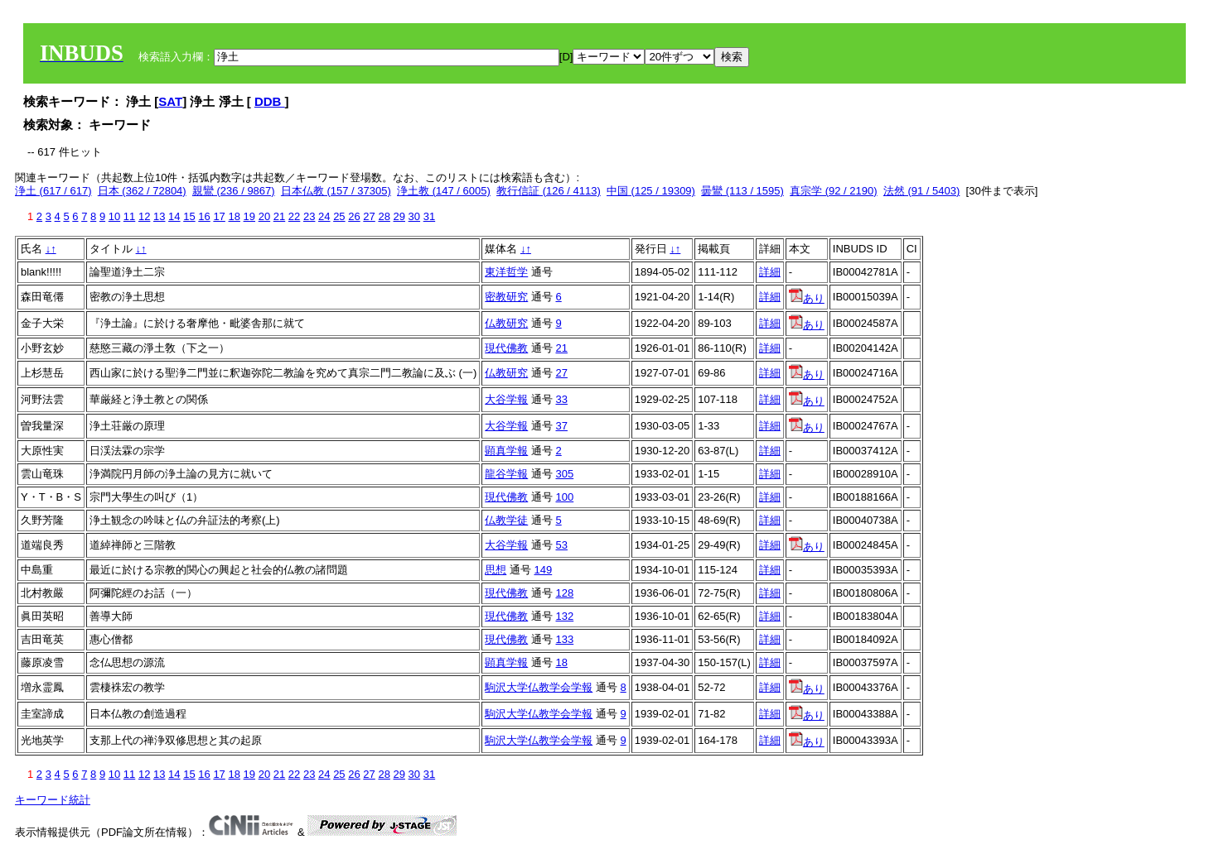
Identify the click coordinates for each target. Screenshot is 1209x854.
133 (564, 639)
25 (339, 216)
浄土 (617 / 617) (53, 191)
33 (561, 399)
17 (219, 216)
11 (129, 216)
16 (204, 216)
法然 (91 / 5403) (921, 191)
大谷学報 (506, 399)
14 (174, 216)
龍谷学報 (506, 474)
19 (249, 216)
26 (354, 216)
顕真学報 (506, 450)
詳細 (770, 272)
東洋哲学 (506, 272)
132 (564, 616)
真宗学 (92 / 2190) (834, 191)
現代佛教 (506, 348)
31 (429, 216)
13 (159, 216)
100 (564, 497)
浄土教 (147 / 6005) (444, 191)
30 (414, 216)
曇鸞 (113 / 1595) (742, 191)
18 (233, 216)
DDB (269, 101)
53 (561, 545)
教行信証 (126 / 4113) (548, 191)
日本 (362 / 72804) (142, 191)
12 (144, 216)
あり (807, 298)
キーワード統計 (52, 800)
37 (561, 426)
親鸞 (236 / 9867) (233, 191)
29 (399, 216)
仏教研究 (506, 323)
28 (383, 216)
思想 (495, 570)
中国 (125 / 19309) (651, 191)
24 (324, 216)
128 (564, 593)
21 (279, 216)
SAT (170, 101)
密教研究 (506, 296)
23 (309, 216)
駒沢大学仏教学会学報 (538, 687)
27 (369, 216)
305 (564, 474)
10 (114, 216)
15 (189, 216)
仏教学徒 (506, 520)
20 (264, 216)
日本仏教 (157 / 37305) (336, 191)
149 (543, 570)
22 (294, 216)
